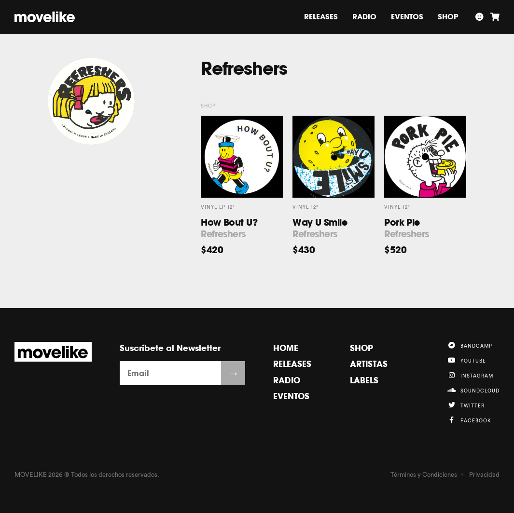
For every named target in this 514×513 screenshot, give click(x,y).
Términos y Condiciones (423, 475)
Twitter (466, 405)
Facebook (469, 420)
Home (285, 347)
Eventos (407, 17)
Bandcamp (469, 345)
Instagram (470, 375)
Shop (448, 17)
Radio (364, 17)
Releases (321, 17)
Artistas (369, 363)
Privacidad (484, 475)
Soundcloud (473, 390)
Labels (364, 380)
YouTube (466, 360)
